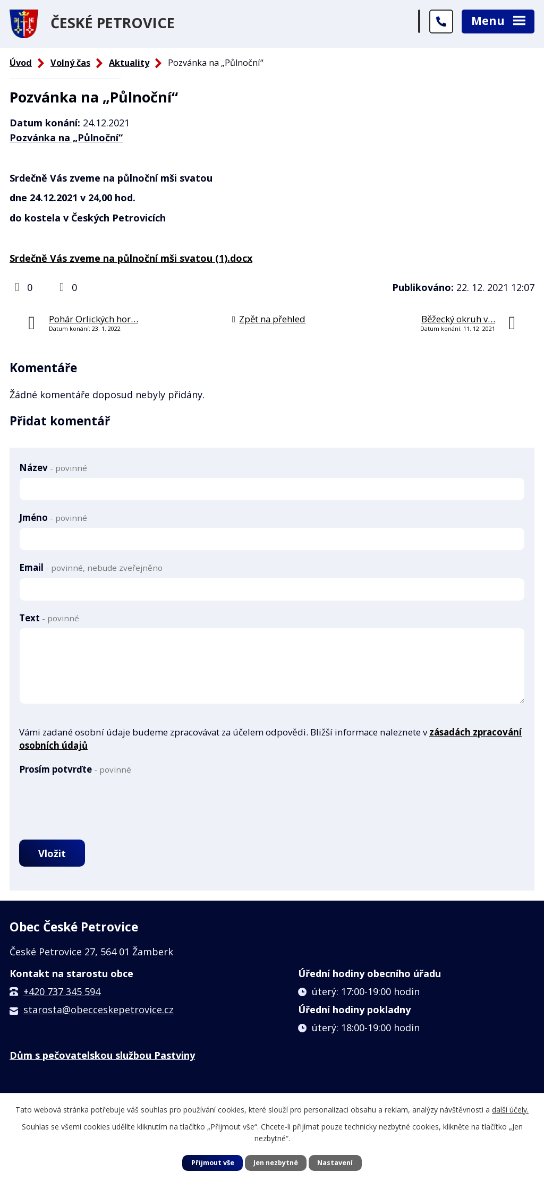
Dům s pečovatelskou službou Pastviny (102, 1055)
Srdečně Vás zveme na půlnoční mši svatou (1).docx (131, 258)
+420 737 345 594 (61, 991)
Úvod (21, 63)
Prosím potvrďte (75, 769)
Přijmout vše (212, 1162)
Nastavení (335, 1162)
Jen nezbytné (275, 1162)
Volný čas (70, 63)
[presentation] (100, 799)
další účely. (510, 1110)
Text (49, 618)
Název (53, 467)
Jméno (53, 517)
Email (91, 567)
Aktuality (129, 63)
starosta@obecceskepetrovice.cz (98, 1009)
